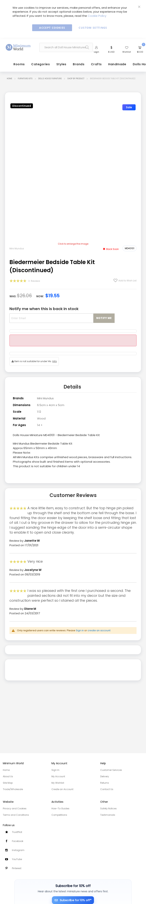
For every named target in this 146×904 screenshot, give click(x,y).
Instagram (18, 850)
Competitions (59, 814)
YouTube (17, 859)
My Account (58, 776)
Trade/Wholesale (13, 789)
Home (9, 79)
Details (72, 387)
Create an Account (62, 789)
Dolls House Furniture (50, 79)
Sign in (80, 630)
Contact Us (106, 789)
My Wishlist (57, 782)
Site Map (8, 782)
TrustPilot (17, 832)
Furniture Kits (25, 79)
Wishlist (126, 52)
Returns (104, 782)
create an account (99, 630)
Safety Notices (108, 808)
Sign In (55, 770)
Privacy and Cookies (14, 808)
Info (54, 362)
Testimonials (107, 814)
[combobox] (66, 47)
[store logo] (18, 46)
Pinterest (16, 868)
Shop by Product (75, 79)
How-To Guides (60, 808)
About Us (8, 776)
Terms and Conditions (16, 814)
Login (96, 52)
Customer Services (111, 770)
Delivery (104, 776)
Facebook (17, 841)
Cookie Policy (97, 16)
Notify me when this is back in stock (43, 309)
